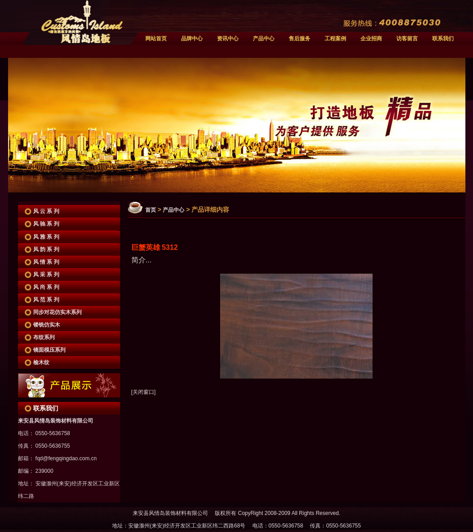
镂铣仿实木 (46, 325)
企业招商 (371, 38)
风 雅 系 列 (46, 237)
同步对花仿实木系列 (57, 312)
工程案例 (335, 38)
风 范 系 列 (46, 300)
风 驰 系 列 (46, 224)
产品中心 (263, 38)
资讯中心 (228, 38)
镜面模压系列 (49, 350)
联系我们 (443, 38)
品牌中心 (192, 38)
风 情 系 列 (46, 262)
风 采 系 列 (46, 274)
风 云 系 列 (46, 211)
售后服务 (299, 38)
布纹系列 (44, 337)
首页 (150, 210)
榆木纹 (41, 362)
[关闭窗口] (143, 392)
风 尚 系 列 (46, 287)
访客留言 (407, 38)
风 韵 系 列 (46, 249)
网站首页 (156, 38)
